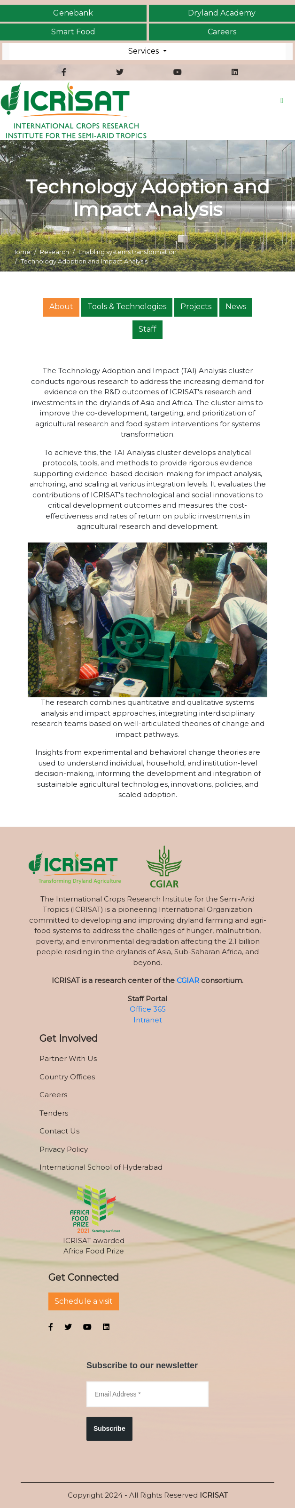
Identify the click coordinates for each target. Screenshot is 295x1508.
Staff (147, 329)
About (61, 306)
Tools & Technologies (126, 306)
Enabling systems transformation (127, 251)
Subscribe (109, 1428)
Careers (222, 32)
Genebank (73, 13)
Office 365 (148, 1009)
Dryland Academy (222, 13)
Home (21, 251)
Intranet (147, 1019)
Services (144, 51)
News (235, 306)
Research (54, 251)
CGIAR (188, 980)
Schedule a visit (83, 1301)
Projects (195, 306)
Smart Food (73, 32)
